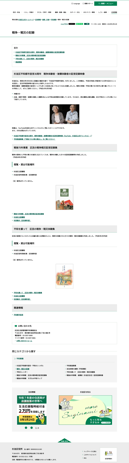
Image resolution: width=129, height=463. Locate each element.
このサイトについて (90, 450)
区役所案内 (108, 454)
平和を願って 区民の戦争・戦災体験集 (28, 287)
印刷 (87, 18)
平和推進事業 (71, 360)
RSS (85, 453)
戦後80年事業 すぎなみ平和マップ (29, 373)
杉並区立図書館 (19, 212)
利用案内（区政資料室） (22, 215)
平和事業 (53, 14)
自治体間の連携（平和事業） (77, 364)
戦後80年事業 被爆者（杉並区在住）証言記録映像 (85, 370)
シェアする (64, 18)
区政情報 (38, 14)
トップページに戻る (90, 446)
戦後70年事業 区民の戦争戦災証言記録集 (29, 209)
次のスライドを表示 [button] (31, 423)
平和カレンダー (22, 367)
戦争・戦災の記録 (23, 364)
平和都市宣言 (18, 309)
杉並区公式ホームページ (26, 14)
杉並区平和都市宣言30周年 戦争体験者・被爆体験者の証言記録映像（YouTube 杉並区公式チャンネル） (53, 131)
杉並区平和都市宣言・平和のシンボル (30, 360)
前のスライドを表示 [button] (26, 423)
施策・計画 (45, 14)
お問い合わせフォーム (24, 336)
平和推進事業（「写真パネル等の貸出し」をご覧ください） (34, 134)
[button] (75, 3)
